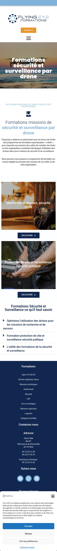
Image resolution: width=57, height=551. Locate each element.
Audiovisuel (28, 389)
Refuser (28, 534)
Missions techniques (28, 384)
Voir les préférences (28, 542)
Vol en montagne (28, 404)
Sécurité (28, 394)
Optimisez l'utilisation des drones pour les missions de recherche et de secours (28, 324)
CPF (28, 399)
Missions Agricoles (28, 409)
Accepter (28, 526)
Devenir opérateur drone (28, 379)
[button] (53, 496)
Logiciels (28, 413)
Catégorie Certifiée (28, 418)
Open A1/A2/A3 (28, 375)
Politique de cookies (27, 548)
